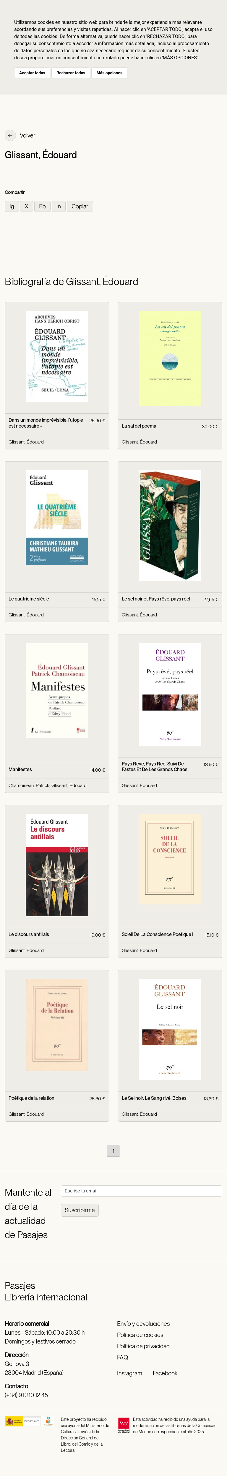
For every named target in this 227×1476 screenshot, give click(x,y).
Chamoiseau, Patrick (29, 785)
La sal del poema (139, 426)
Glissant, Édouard (26, 442)
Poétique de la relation (31, 1098)
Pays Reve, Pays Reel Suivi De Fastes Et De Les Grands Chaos (154, 766)
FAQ (122, 1357)
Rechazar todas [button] (70, 73)
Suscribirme (80, 1210)
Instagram (129, 1373)
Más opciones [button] (109, 73)
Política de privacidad (143, 1346)
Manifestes (20, 769)
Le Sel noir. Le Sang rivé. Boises (154, 1098)
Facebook (165, 1373)
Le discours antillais (29, 934)
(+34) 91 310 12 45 (26, 1395)
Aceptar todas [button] (32, 73)
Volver (20, 136)
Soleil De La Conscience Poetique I (157, 934)
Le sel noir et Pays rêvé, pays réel (156, 599)
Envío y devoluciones (143, 1323)
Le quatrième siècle (29, 599)
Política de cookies (140, 1334)
